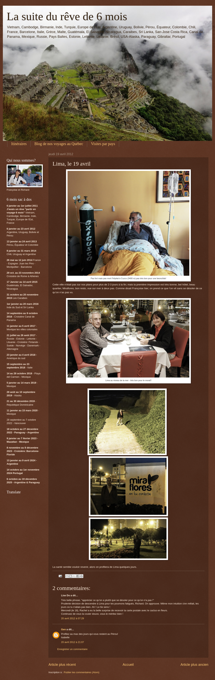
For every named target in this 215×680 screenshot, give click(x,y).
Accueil (128, 665)
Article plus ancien (194, 665)
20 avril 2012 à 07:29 (72, 618)
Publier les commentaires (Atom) (81, 672)
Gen (63, 629)
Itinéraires (19, 144)
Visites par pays (103, 144)
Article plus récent (62, 665)
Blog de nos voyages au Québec (58, 144)
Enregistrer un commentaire (72, 649)
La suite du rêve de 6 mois (67, 16)
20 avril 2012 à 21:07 (72, 642)
